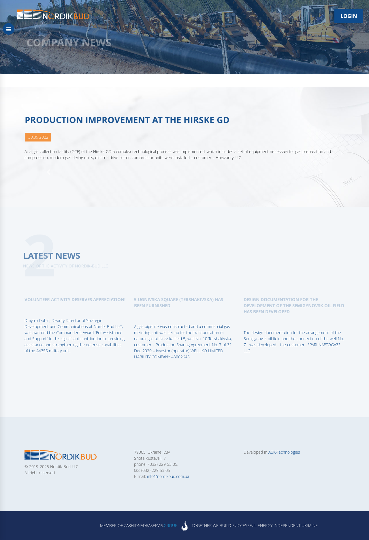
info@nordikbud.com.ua (168, 476)
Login (348, 15)
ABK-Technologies (284, 452)
